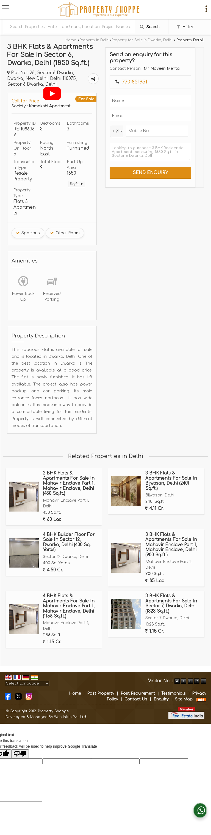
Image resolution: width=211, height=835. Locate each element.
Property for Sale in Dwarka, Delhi (142, 40)
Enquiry (161, 699)
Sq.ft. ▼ (76, 184)
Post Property (100, 693)
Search (150, 26)
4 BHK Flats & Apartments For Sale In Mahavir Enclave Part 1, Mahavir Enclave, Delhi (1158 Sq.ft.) (69, 606)
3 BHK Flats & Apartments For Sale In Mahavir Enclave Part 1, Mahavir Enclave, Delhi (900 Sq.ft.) (171, 544)
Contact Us (135, 699)
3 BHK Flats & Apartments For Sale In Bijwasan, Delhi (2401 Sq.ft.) (171, 481)
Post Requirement (138, 693)
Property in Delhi (94, 40)
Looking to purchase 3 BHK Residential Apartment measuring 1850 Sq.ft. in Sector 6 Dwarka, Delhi (150, 152)
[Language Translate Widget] (27, 683)
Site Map (184, 699)
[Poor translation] (20, 753)
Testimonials (173, 693)
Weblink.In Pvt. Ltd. (70, 717)
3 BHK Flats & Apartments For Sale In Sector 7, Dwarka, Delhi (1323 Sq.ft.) (171, 603)
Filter (185, 26)
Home (70, 40)
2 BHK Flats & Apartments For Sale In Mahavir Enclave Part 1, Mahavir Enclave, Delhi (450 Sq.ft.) (69, 483)
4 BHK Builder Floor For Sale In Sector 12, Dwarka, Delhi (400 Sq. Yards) (69, 542)
